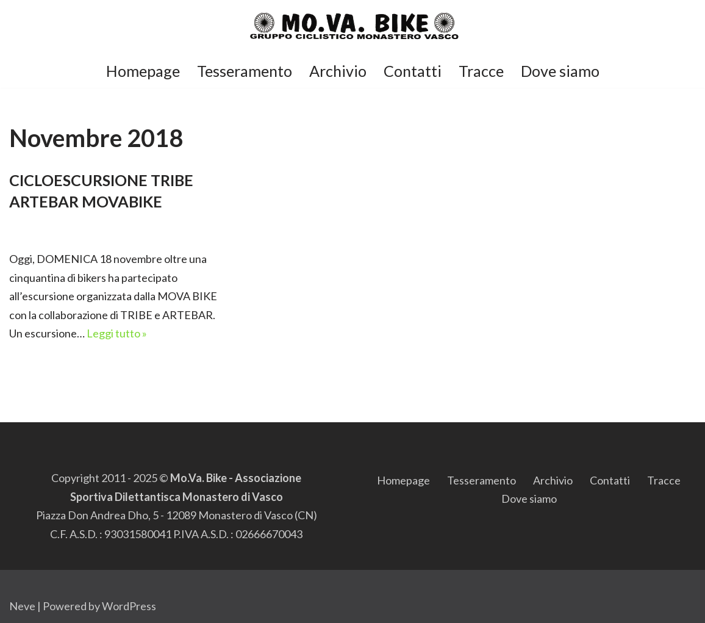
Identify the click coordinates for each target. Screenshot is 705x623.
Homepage (143, 71)
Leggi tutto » (117, 333)
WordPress (129, 606)
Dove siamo (560, 71)
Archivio (338, 71)
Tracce (481, 71)
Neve (22, 606)
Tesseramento (244, 71)
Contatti (413, 71)
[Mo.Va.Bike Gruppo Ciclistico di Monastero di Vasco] (352, 26)
